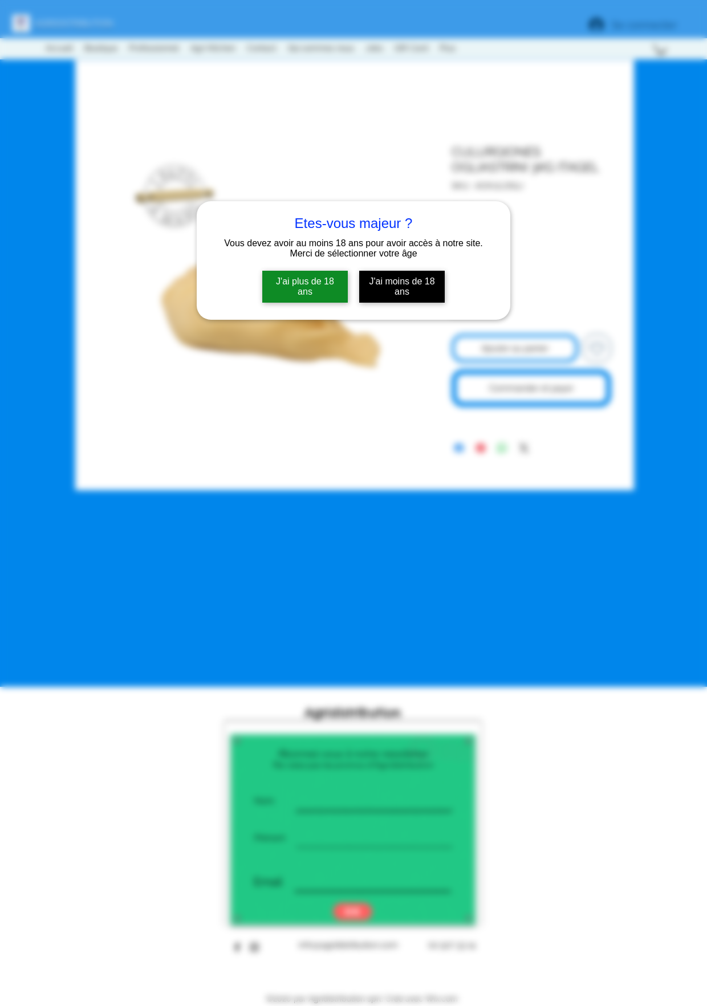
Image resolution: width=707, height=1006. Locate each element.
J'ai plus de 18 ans (305, 286)
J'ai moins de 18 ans (401, 286)
